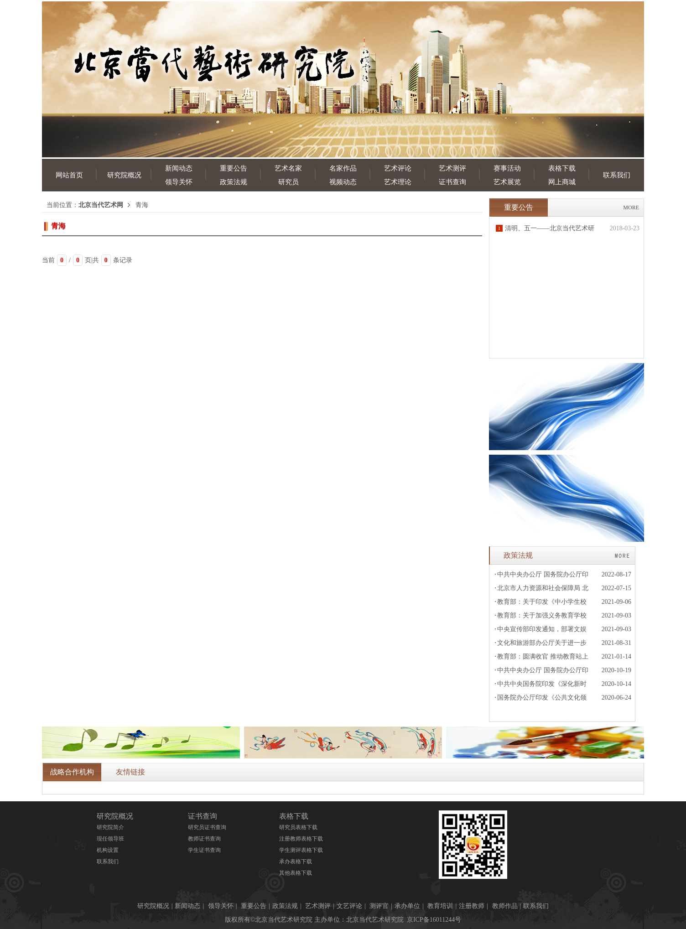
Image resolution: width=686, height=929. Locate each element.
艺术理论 (397, 182)
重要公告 (233, 168)
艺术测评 (452, 168)
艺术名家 (288, 168)
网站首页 (69, 175)
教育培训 (440, 906)
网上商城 (562, 182)
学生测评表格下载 (301, 850)
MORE (631, 207)
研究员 (288, 182)
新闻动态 (178, 168)
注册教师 (471, 906)
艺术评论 (397, 168)
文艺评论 (349, 906)
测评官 (379, 906)
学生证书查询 (204, 850)
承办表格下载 (295, 861)
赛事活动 (507, 168)
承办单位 (407, 906)
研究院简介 (110, 827)
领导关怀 (178, 182)
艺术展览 (507, 182)
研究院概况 (124, 175)
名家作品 (343, 168)
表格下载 (562, 168)
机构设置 (108, 850)
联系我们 (616, 175)
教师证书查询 (204, 839)
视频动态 (343, 182)
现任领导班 (110, 839)
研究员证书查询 (207, 827)
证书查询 (452, 182)
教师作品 (505, 906)
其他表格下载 (295, 873)
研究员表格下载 (298, 827)
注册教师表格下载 (301, 839)
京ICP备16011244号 (434, 919)
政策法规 (233, 182)
